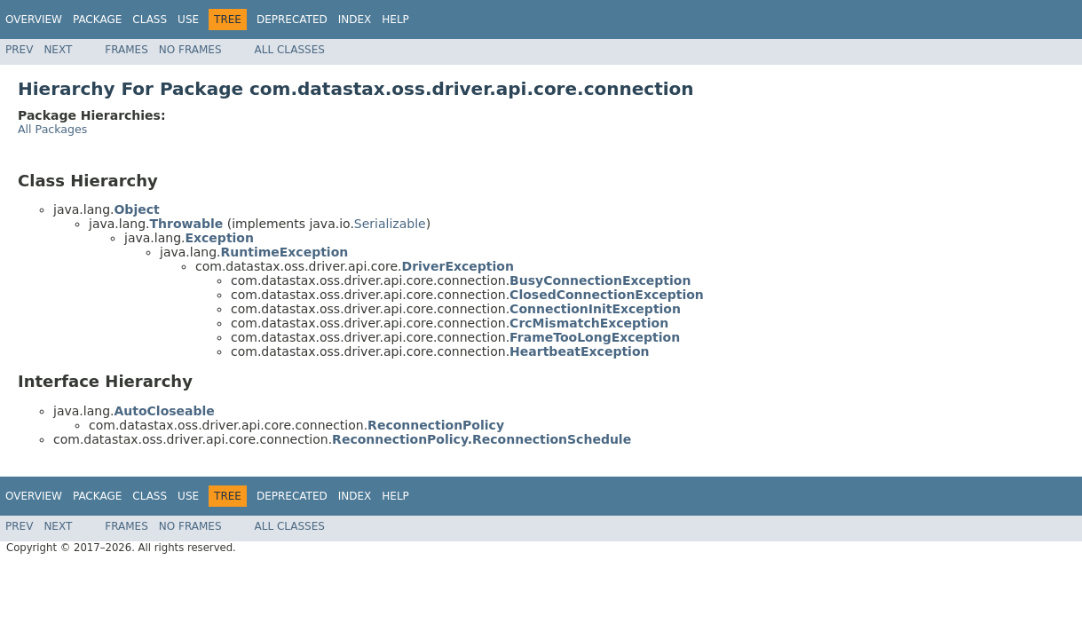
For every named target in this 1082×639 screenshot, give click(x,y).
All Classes (290, 49)
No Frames (190, 49)
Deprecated (292, 19)
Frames (126, 49)
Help (395, 19)
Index (355, 19)
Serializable (390, 224)
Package (97, 19)
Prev (19, 49)
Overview (33, 19)
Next (57, 49)
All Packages (52, 129)
